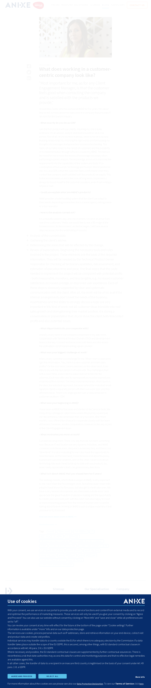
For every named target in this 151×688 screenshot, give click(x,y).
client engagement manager (57, 572)
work (43, 553)
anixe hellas (48, 562)
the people (81, 538)
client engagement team (93, 553)
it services (72, 543)
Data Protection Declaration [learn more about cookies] (93, 679)
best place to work (51, 543)
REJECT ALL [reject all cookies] (52, 671)
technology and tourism (55, 548)
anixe (51, 538)
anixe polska (92, 557)
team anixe (64, 538)
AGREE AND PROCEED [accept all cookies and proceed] (21, 671)
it (92, 538)
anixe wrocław (67, 562)
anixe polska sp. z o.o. (53, 567)
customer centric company (87, 548)
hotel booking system (62, 553)
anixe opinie (74, 557)
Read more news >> (49, 531)
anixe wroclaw (87, 562)
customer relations (52, 557)
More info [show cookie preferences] (139, 671)
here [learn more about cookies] (15, 683)
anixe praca (75, 567)
